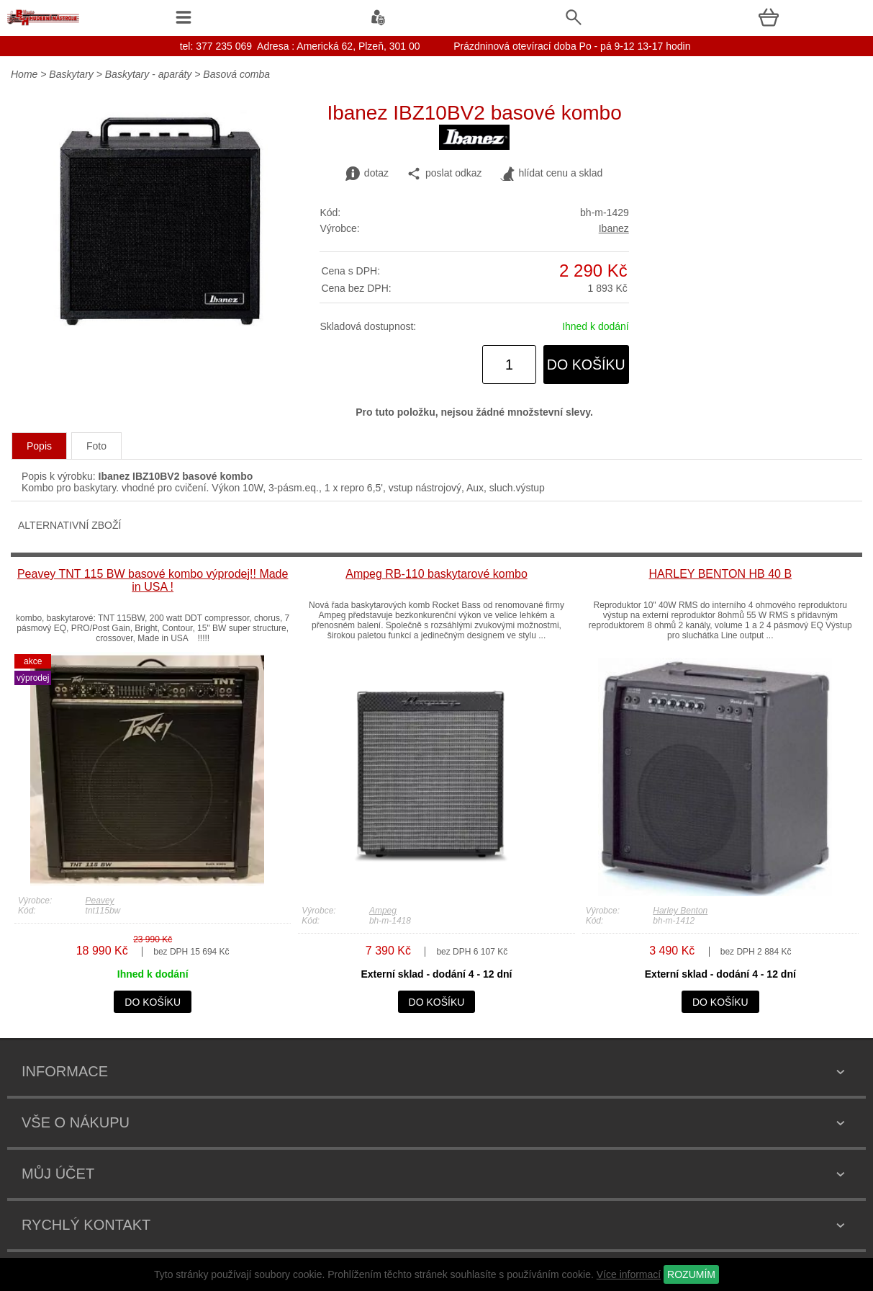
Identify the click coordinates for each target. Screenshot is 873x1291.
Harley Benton (680, 911)
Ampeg (383, 911)
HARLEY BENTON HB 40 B (720, 574)
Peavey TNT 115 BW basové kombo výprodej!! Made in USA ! (152, 580)
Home (24, 74)
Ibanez (614, 228)
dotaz (367, 173)
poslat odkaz (444, 173)
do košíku (586, 364)
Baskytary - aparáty (148, 74)
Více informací (629, 1274)
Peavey (100, 900)
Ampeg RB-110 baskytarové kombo (436, 574)
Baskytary (71, 74)
